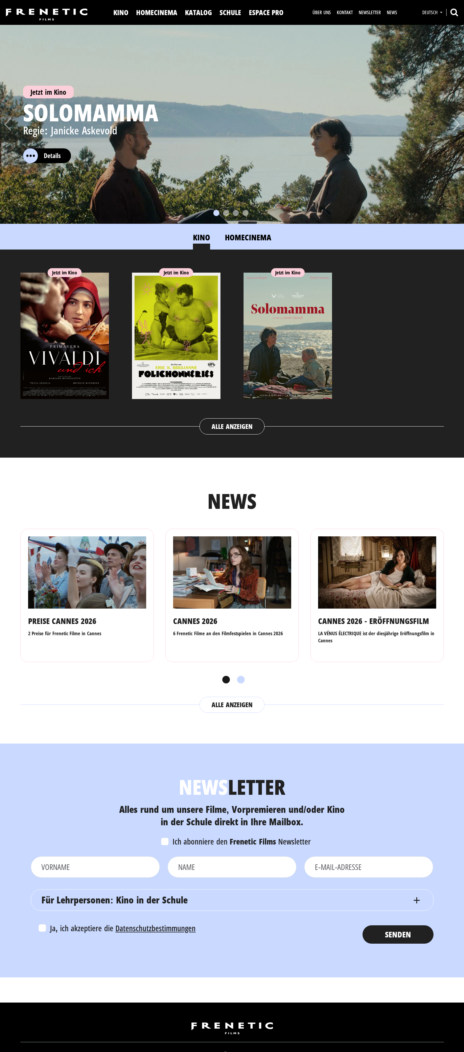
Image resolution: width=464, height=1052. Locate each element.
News (392, 12)
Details (42, 155)
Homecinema (156, 12)
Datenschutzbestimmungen (155, 928)
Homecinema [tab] (248, 237)
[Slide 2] (226, 213)
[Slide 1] (216, 213)
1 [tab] (225, 680)
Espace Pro (266, 12)
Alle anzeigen (232, 426)
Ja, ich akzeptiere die (123, 928)
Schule (230, 12)
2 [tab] (239, 680)
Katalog (198, 12)
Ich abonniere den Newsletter (242, 841)
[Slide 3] (236, 213)
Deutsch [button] (430, 12)
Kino (120, 12)
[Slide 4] (246, 213)
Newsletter (370, 12)
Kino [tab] (201, 237)
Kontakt (345, 12)
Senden (398, 934)
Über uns (321, 12)
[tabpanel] (232, 348)
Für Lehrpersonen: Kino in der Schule (114, 899)
